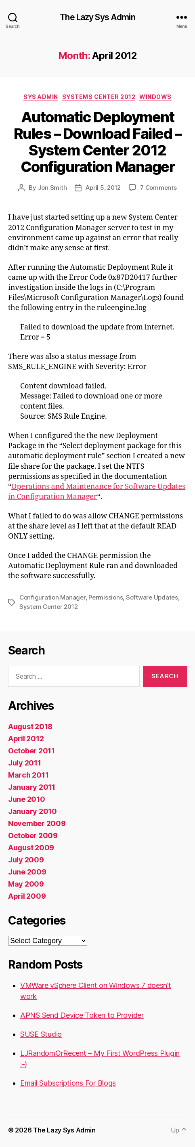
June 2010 (26, 799)
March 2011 (28, 775)
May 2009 (26, 884)
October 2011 (31, 750)
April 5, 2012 (103, 187)
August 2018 (30, 726)
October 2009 (33, 835)
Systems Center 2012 (99, 96)
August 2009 (31, 847)
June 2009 (27, 872)
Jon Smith (52, 187)
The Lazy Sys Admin (97, 17)
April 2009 (27, 896)
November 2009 (37, 823)
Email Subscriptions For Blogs (68, 1083)
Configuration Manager (52, 597)
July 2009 (26, 860)
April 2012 (26, 738)
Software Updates (152, 597)
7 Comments (158, 187)
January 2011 (31, 787)
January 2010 (32, 811)
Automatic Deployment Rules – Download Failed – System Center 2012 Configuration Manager (98, 142)
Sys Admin (40, 96)
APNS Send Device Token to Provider (82, 1015)
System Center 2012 (48, 606)
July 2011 (24, 763)
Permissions (105, 597)
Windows (155, 96)
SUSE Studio (41, 1034)
